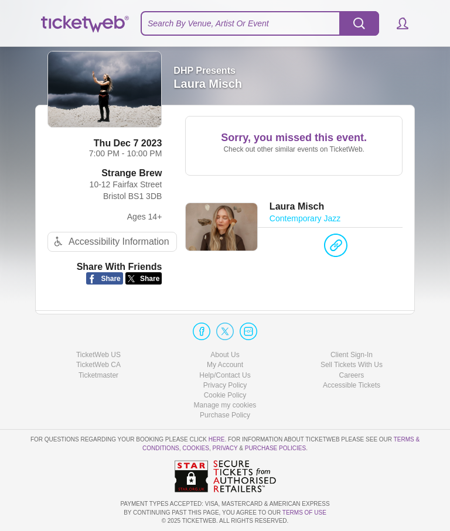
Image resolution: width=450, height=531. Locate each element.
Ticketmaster (98, 375)
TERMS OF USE (304, 512)
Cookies (195, 448)
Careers (351, 375)
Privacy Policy (225, 385)
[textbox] (260, 23)
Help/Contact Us (224, 375)
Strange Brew (131, 173)
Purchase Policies (275, 448)
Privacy (225, 448)
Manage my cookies (225, 405)
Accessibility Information (110, 241)
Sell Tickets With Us (352, 365)
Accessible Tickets (351, 385)
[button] (397, 23)
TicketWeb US (98, 355)
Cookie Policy (225, 395)
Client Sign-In (351, 355)
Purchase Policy (225, 415)
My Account (225, 365)
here (217, 439)
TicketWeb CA (98, 365)
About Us (224, 355)
